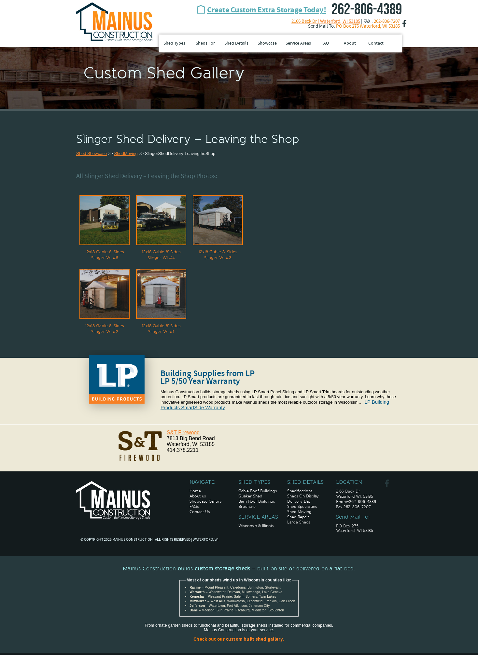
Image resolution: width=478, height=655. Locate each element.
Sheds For (205, 43)
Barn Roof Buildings (256, 501)
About (350, 43)
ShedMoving (125, 153)
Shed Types (174, 43)
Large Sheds (298, 522)
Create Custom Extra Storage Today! (266, 10)
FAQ (325, 43)
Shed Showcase (91, 153)
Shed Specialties (302, 506)
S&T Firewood (183, 432)
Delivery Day (299, 501)
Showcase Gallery (206, 501)
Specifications (299, 491)
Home (195, 491)
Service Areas (298, 43)
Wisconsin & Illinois (256, 525)
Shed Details (236, 43)
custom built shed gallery (254, 639)
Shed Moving (299, 511)
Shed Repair (298, 517)
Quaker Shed (250, 496)
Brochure (247, 506)
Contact (376, 43)
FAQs (194, 506)
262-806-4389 (366, 9)
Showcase (267, 43)
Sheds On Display (303, 496)
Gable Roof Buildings (257, 491)
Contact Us (200, 511)
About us (198, 496)
